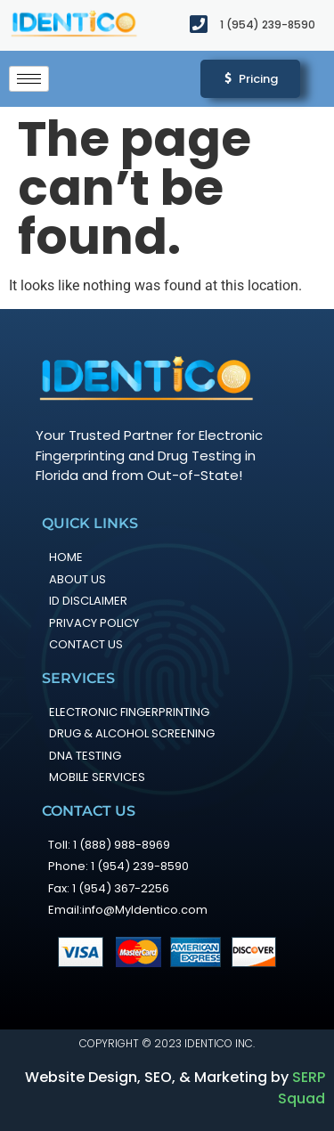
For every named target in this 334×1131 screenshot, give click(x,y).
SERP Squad (301, 1088)
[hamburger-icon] (29, 79)
